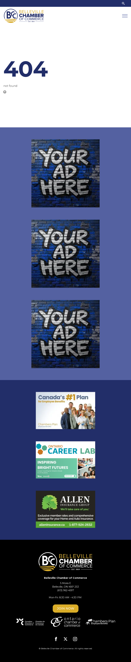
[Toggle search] (123, 3)
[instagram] (75, 639)
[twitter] (65, 639)
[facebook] (56, 639)
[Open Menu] (125, 16)
